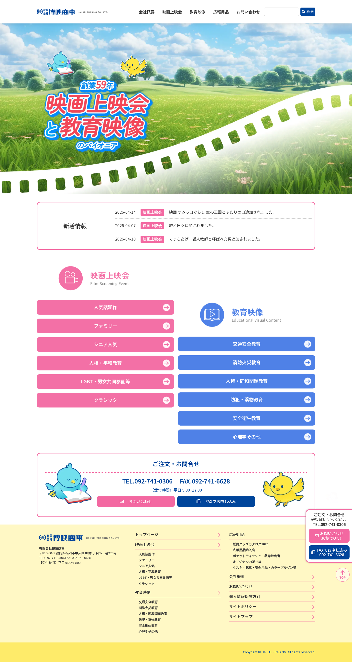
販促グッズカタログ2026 (250, 544)
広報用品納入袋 (244, 550)
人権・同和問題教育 (153, 614)
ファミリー (146, 560)
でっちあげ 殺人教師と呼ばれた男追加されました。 (216, 239)
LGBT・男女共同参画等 (155, 577)
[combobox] (281, 12)
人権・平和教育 (150, 572)
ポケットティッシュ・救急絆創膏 (256, 556)
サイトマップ (241, 616)
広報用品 (221, 11)
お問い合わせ (248, 11)
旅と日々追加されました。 (192, 225)
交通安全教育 (148, 602)
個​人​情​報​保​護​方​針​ (244, 596)
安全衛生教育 (148, 625)
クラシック (146, 584)
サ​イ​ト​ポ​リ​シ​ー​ (242, 606)
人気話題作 (146, 554)
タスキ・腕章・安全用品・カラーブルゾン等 (264, 567)
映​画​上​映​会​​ (144, 544)
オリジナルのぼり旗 (247, 562)
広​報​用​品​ (237, 534)
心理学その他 (148, 631)
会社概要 (146, 11)
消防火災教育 (148, 608)
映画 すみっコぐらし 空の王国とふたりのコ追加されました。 (222, 212)
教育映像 (197, 11)
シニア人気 (146, 566)
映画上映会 (172, 11)
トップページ (146, 534)
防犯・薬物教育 (150, 619)
